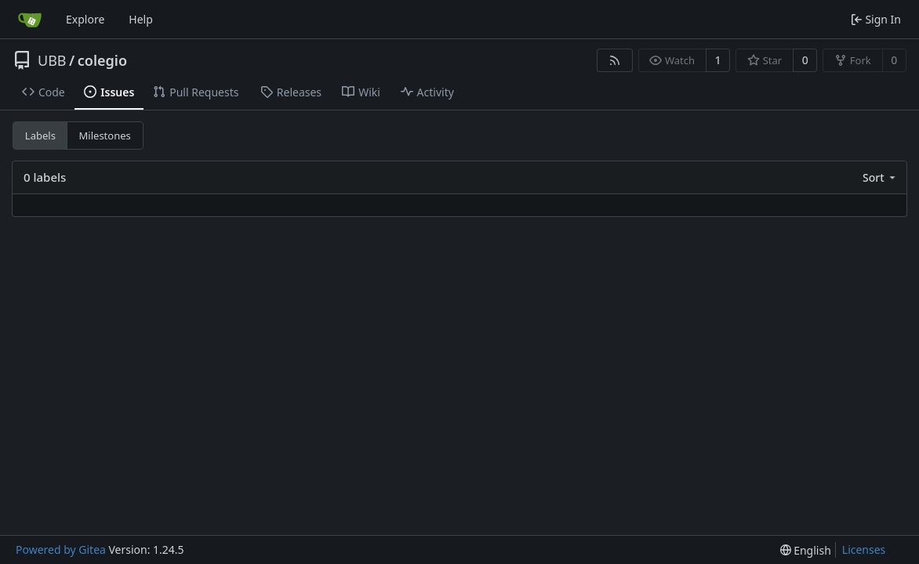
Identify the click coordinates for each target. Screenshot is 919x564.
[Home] (30, 19)
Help (141, 19)
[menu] (880, 177)
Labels (40, 135)
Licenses (864, 549)
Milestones (105, 135)
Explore (85, 19)
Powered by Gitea (61, 549)
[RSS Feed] (615, 60)
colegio (102, 60)
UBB (52, 60)
